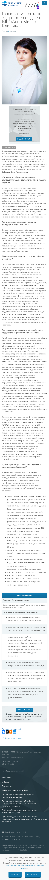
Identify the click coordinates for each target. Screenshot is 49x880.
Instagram (6, 782)
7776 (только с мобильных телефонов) (22, 836)
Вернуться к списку (12, 738)
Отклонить (32, 875)
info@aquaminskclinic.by (16, 832)
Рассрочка (7, 786)
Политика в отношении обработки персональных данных (18, 795)
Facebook (6, 777)
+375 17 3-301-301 (13, 839)
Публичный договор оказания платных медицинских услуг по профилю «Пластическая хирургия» (24, 818)
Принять (15, 875)
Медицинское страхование (15, 790)
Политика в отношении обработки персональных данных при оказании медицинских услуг (19, 803)
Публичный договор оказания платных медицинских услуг (19, 811)
